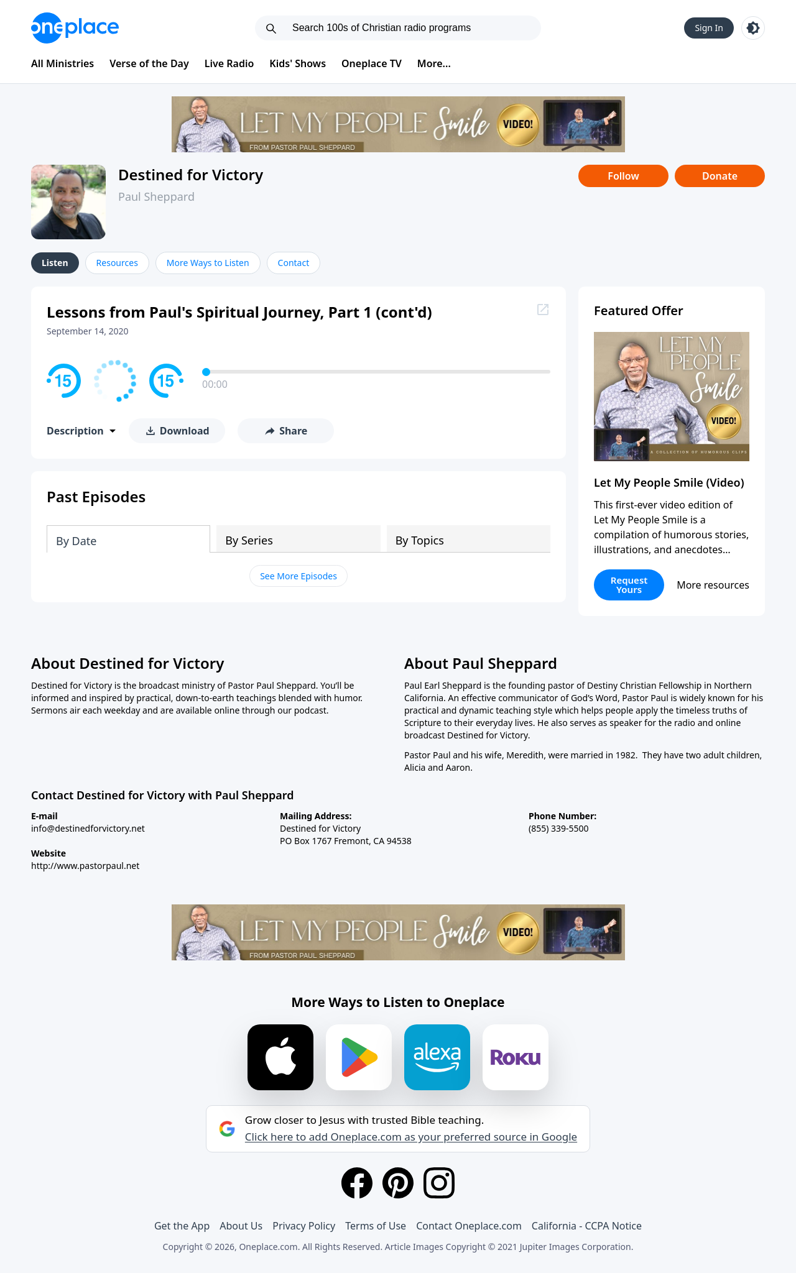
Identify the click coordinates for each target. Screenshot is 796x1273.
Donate (720, 176)
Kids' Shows (297, 63)
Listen (55, 263)
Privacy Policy (303, 1226)
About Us (241, 1226)
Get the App (182, 1226)
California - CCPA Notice (587, 1226)
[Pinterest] (398, 1182)
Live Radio (229, 63)
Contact (294, 263)
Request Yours (629, 584)
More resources (713, 585)
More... (434, 63)
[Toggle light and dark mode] (753, 28)
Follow (623, 176)
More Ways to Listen (208, 263)
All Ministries (62, 63)
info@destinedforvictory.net (88, 828)
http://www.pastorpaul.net (85, 865)
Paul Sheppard (156, 196)
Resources (117, 263)
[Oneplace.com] (75, 28)
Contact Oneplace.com (469, 1226)
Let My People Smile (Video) (669, 482)
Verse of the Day (149, 63)
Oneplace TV (371, 63)
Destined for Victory (190, 174)
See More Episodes (298, 576)
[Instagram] (439, 1182)
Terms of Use (375, 1226)
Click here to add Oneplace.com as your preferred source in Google (411, 1137)
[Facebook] (357, 1182)
